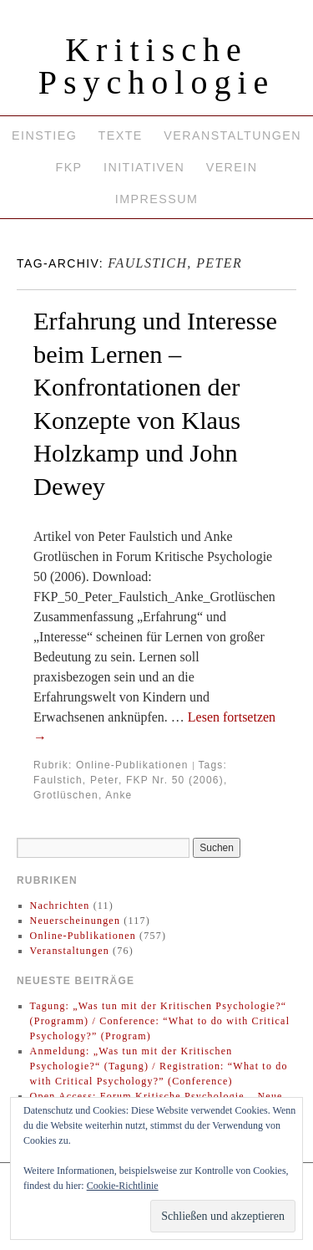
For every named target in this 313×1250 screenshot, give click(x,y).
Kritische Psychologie (156, 66)
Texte (120, 135)
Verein (232, 167)
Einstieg (44, 135)
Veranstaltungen (232, 135)
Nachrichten (60, 905)
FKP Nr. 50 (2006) (175, 780)
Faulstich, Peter (76, 780)
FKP (68, 167)
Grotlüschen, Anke (82, 795)
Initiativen (143, 167)
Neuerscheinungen (75, 920)
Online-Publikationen (132, 765)
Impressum (156, 199)
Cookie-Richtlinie (123, 1185)
